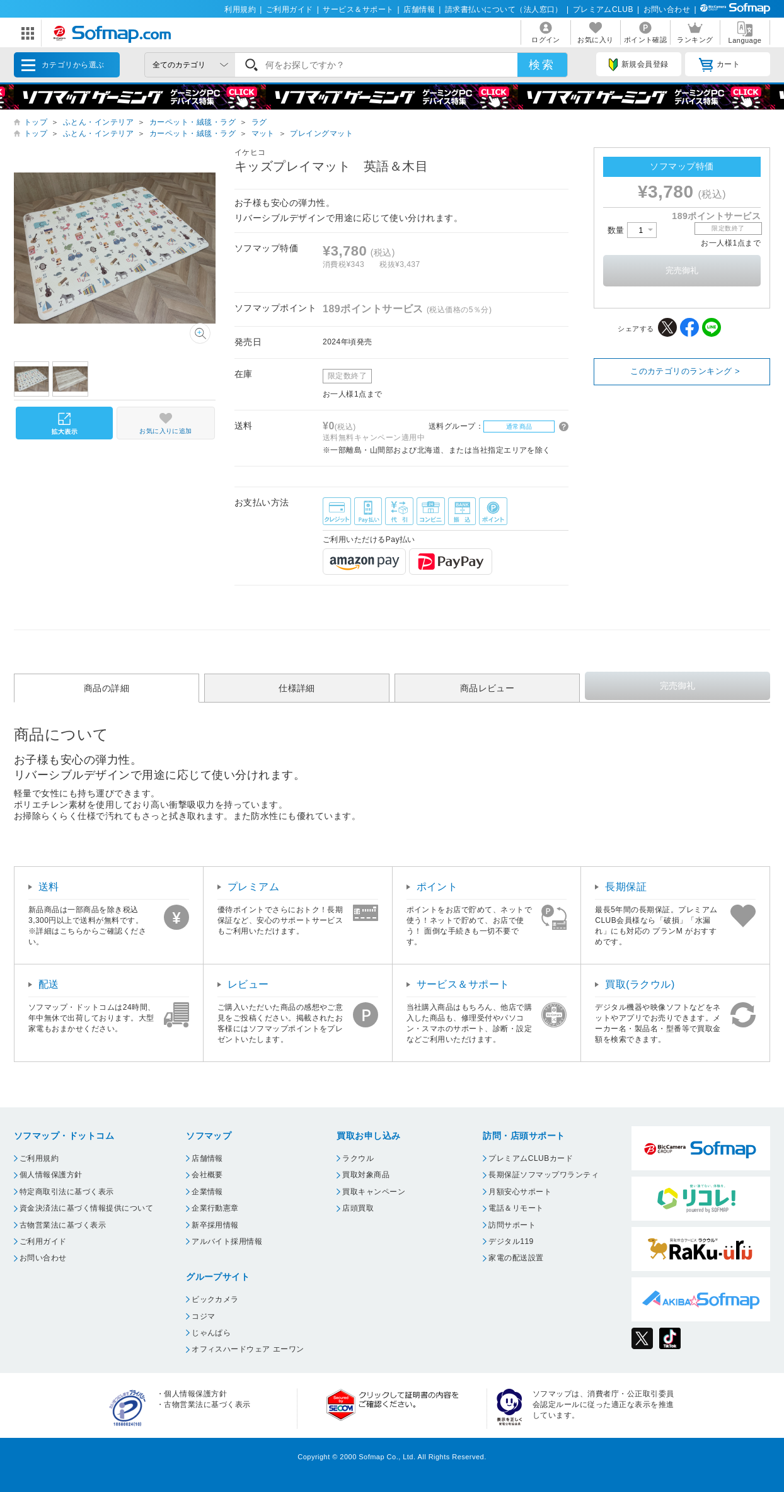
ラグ (259, 122)
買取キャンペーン (373, 1191)
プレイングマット (321, 133)
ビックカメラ (215, 1299)
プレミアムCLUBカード (530, 1158)
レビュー (248, 984)
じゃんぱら (211, 1332)
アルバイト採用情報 (227, 1241)
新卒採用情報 (215, 1225)
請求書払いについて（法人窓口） (504, 9)
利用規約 (240, 9)
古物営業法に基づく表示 (63, 1225)
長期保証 (626, 886)
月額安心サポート (519, 1191)
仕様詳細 (297, 688)
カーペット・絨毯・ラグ (192, 122)
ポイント (437, 886)
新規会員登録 (638, 65)
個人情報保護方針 (51, 1174)
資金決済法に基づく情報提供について (86, 1208)
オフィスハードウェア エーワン (248, 1349)
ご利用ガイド (289, 9)
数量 (632, 230)
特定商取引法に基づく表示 (67, 1191)
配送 (48, 984)
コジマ (203, 1316)
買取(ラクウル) (640, 984)
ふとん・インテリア (98, 122)
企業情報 (207, 1191)
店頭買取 (358, 1208)
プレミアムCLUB (603, 9)
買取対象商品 (365, 1174)
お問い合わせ (667, 9)
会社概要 (207, 1174)
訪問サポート (512, 1225)
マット (263, 133)
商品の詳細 (106, 688)
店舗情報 (419, 9)
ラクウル (358, 1158)
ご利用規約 (39, 1158)
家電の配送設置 (515, 1257)
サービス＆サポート (358, 9)
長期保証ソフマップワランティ (543, 1174)
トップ (35, 122)
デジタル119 (510, 1241)
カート (719, 65)
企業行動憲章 (215, 1208)
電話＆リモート (515, 1208)
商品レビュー (487, 688)
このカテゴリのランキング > (685, 371)
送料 (48, 886)
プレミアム (253, 886)
